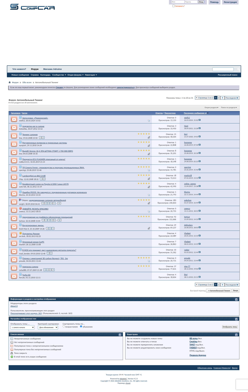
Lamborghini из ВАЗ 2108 (33, 175)
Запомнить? (178, 6)
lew (20, 138)
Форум (34, 69)
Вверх (235, 291)
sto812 (22, 120)
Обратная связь (205, 368)
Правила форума (198, 355)
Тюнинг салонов (30, 134)
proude (22, 261)
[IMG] (192, 344)
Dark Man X (24, 229)
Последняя (232, 98)
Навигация (90, 75)
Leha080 (22, 270)
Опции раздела (211, 107)
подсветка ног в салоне (33, 126)
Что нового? (19, 69)
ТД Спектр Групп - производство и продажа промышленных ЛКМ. (53, 167)
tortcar (22, 221)
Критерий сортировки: (48, 323)
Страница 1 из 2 (205, 97)
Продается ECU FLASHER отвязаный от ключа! (43, 159)
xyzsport (22, 145)
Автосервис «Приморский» (35, 118)
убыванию (86, 326)
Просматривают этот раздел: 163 (26, 313)
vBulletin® (123, 379)
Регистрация (230, 2)
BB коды (194, 338)
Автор (24, 113)
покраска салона (30, 266)
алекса (22, 211)
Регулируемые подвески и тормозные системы (44, 142)
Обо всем (26, 82)
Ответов (159, 113)
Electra (22, 195)
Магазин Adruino (52, 69)
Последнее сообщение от (196, 113)
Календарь (45, 75)
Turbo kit (26, 275)
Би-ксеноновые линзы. (33, 225)
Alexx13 (14, 306)
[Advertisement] (107, 39)
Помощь (214, 2)
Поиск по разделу (228, 107)
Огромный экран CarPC (33, 242)
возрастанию (70, 326)
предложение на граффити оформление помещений (47, 217)
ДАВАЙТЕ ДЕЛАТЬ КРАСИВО (35, 209)
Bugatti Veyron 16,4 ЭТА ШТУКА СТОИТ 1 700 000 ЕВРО (47, 151)
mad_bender (24, 253)
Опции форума (74, 75)
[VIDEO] (193, 347)
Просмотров (169, 113)
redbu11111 (24, 162)
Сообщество (58, 75)
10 (59, 220)
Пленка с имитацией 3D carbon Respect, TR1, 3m (45, 258)
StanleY (22, 244)
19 (59, 203)
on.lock (22, 236)
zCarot (128, 383)
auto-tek (22, 187)
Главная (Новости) (222, 368)
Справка (35, 75)
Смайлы (194, 341)
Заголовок (15, 113)
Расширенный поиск (227, 75)
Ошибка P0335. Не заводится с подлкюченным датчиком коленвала (54, 192)
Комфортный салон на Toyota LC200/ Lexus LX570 (45, 184)
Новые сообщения (20, 75)
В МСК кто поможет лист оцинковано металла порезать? (49, 250)
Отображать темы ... (20, 323)
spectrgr (22, 170)
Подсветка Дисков (31, 233)
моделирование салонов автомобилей (47, 200)
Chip (21, 179)
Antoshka (23, 129)
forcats (22, 277)
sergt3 (21, 204)
